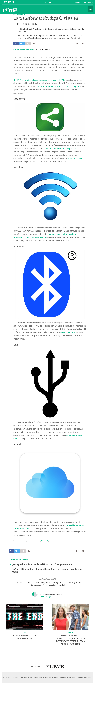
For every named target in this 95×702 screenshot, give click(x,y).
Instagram (37, 541)
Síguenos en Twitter (50, 2)
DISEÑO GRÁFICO (19, 14)
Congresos (45, 583)
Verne (10, 10)
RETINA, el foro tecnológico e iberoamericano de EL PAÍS (39, 80)
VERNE (25, 632)
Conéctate (77, 2)
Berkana (71, 332)
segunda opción (75, 158)
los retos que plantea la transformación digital (58, 86)
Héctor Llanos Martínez (23, 50)
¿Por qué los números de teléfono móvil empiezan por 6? (43, 564)
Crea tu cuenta (87, 2)
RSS (85, 677)
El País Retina (20, 583)
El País (9, 2)
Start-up (55, 583)
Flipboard (44, 541)
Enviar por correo (83, 43)
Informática (36, 585)
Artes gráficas (75, 583)
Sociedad (61, 585)
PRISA (90, 677)
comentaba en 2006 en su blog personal (61, 148)
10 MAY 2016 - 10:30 (43, 50)
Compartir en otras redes (28, 43)
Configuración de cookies (74, 677)
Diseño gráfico (33, 583)
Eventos (52, 585)
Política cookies (59, 677)
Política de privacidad (46, 677)
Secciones (90, 9)
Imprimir (76, 43)
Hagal (63, 332)
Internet (63, 583)
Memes (70, 632)
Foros (45, 585)
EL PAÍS (55, 666)
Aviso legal (34, 677)
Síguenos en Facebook (46, 2)
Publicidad (25, 677)
